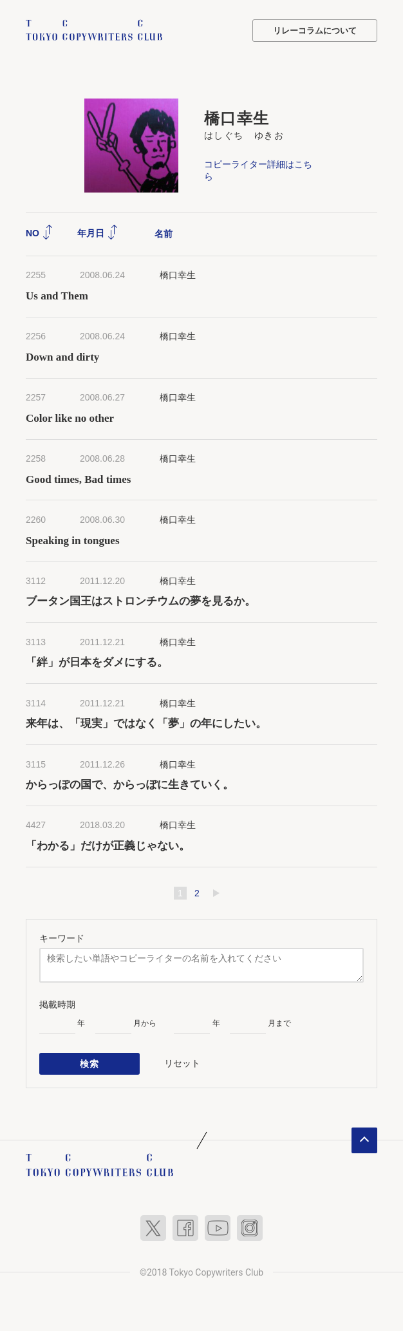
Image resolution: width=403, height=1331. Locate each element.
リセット (182, 1063)
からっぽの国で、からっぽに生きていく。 (130, 785)
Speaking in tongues (73, 540)
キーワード (61, 938)
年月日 (97, 233)
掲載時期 (57, 1004)
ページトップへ (364, 1140)
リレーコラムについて (315, 30)
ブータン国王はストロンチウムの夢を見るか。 (141, 601)
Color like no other (70, 418)
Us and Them (57, 296)
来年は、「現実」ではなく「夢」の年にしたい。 (146, 723)
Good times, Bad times (78, 479)
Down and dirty (62, 357)
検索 (90, 1064)
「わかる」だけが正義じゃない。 (111, 846)
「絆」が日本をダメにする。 (97, 662)
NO (39, 233)
